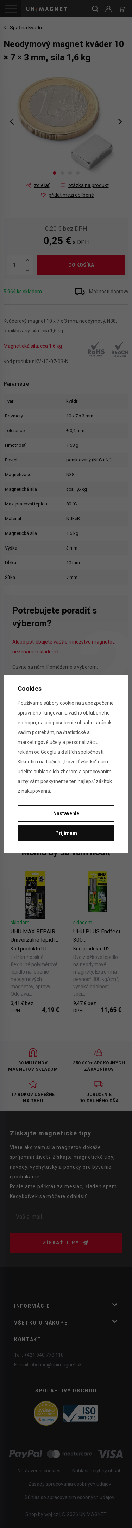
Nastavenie (66, 813)
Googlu (48, 752)
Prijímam (66, 833)
